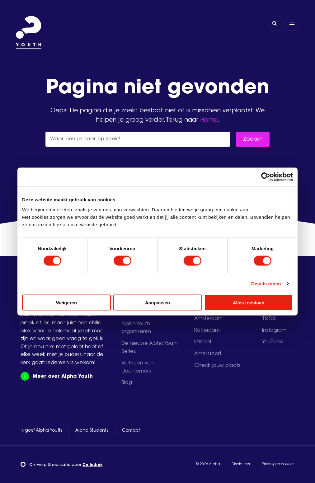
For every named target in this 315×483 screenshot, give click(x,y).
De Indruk (92, 465)
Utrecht (202, 342)
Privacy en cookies (278, 464)
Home (209, 120)
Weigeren (66, 302)
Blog (126, 382)
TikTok (269, 318)
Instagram (274, 330)
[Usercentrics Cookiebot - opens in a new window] (265, 177)
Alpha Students (92, 431)
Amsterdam (208, 318)
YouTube (272, 342)
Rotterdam (207, 330)
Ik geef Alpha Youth (41, 431)
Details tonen (266, 283)
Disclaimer (241, 464)
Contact (131, 431)
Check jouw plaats (217, 365)
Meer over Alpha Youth (56, 376)
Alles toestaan (249, 302)
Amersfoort (207, 353)
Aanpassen (157, 302)
